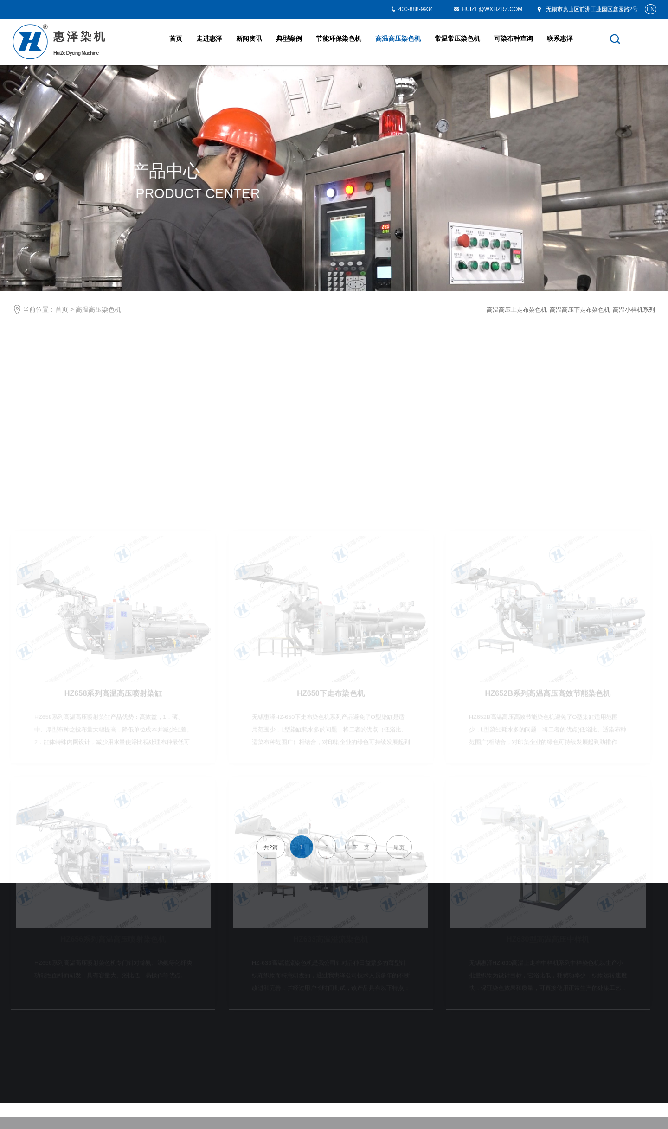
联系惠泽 (560, 38)
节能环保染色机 (338, 38)
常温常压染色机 (457, 38)
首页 (175, 38)
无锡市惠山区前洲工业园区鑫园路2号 (587, 9)
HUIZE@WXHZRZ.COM (488, 9)
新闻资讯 (249, 38)
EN (651, 9)
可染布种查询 (513, 38)
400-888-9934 (415, 9)
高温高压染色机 (398, 38)
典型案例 (289, 38)
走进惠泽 (209, 38)
